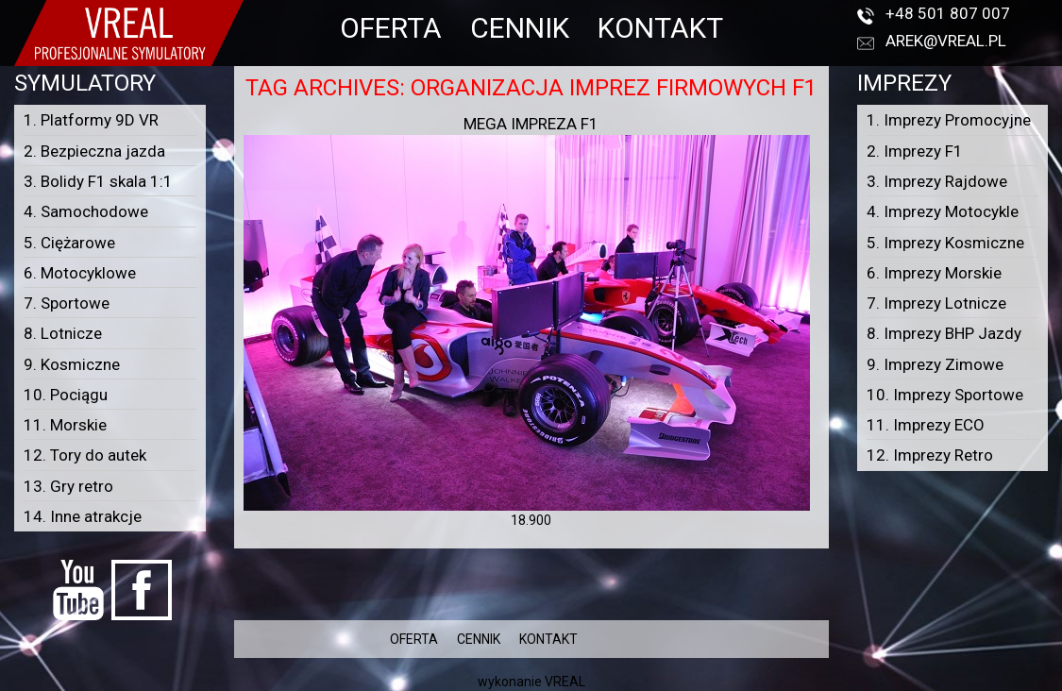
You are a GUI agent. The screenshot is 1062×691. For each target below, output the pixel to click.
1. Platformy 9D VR (91, 119)
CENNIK (519, 27)
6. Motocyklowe (80, 272)
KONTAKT (660, 27)
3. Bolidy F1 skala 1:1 (98, 181)
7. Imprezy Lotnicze (936, 303)
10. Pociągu (66, 394)
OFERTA (391, 27)
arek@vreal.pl (945, 40)
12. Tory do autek (85, 455)
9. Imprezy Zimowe (935, 364)
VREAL (565, 681)
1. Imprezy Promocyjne (949, 119)
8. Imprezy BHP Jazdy (944, 333)
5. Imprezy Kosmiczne (945, 242)
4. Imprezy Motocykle (943, 211)
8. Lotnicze (63, 333)
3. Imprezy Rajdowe (937, 181)
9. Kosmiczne (72, 364)
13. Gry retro (68, 486)
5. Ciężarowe (69, 242)
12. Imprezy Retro (930, 455)
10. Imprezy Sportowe (945, 394)
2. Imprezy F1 (915, 151)
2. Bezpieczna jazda (94, 151)
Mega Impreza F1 (531, 123)
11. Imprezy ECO (926, 424)
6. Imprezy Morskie (934, 272)
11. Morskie (65, 424)
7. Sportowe (67, 303)
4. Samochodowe (86, 211)
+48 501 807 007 (947, 13)
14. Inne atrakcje (83, 516)
